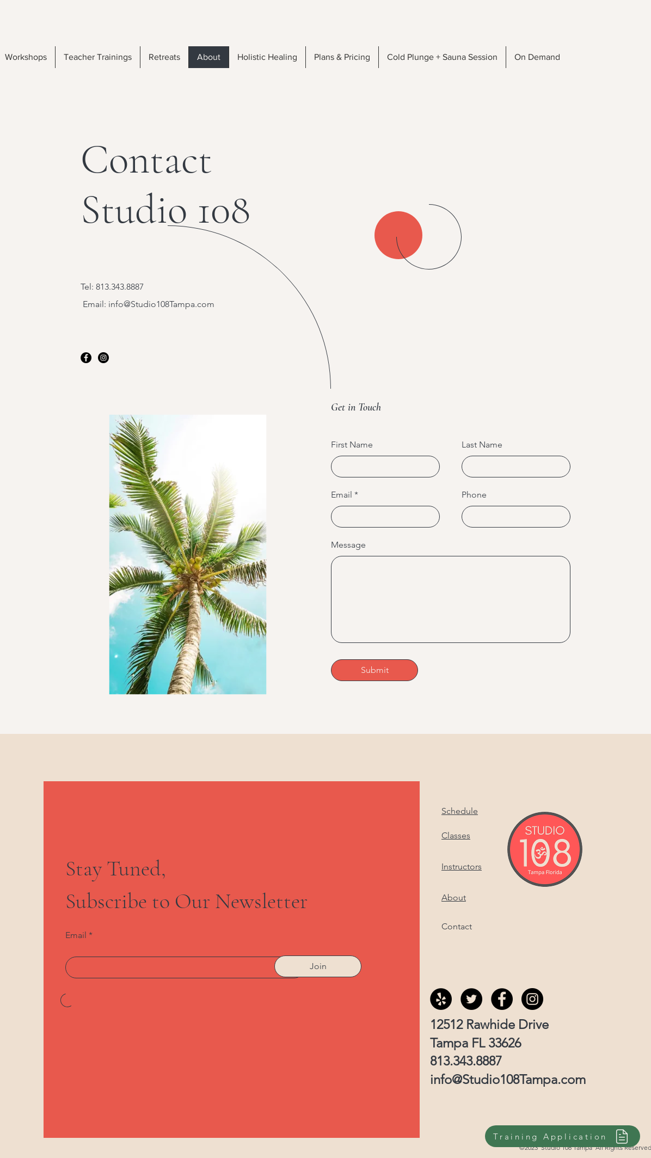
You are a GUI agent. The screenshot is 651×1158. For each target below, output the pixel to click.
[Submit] (374, 670)
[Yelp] (441, 999)
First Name (352, 444)
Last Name (482, 444)
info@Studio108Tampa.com (161, 304)
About (453, 897)
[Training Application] (562, 1136)
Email (341, 495)
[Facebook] (86, 357)
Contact (456, 926)
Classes (455, 835)
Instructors (461, 866)
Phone (474, 495)
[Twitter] (471, 999)
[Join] (317, 966)
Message (348, 545)
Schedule (459, 811)
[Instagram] (103, 357)
